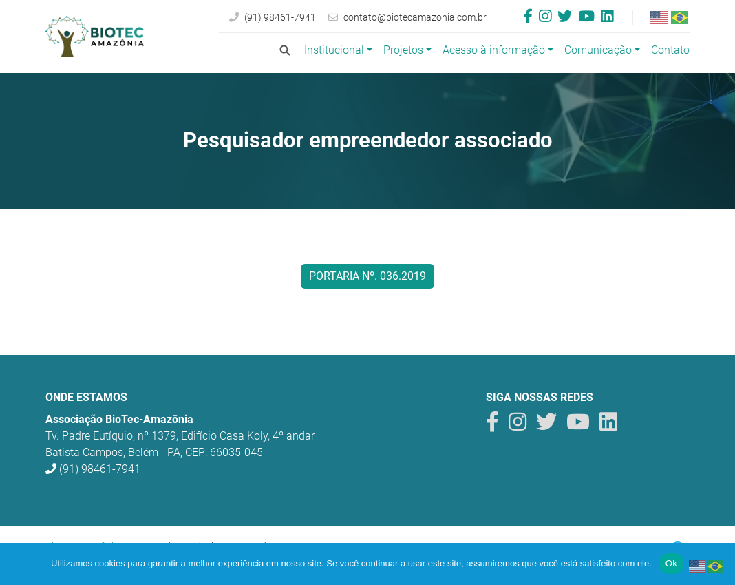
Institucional (334, 50)
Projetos (403, 50)
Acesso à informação (494, 50)
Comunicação (598, 50)
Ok (671, 563)
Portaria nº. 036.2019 (367, 276)
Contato (670, 50)
